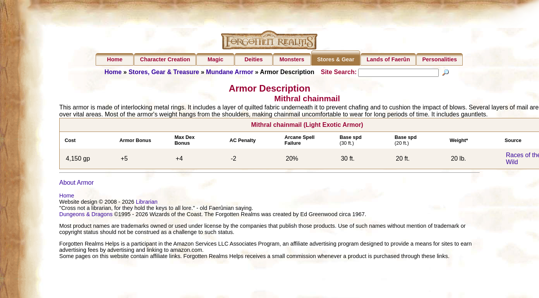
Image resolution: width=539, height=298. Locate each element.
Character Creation (165, 59)
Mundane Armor (229, 72)
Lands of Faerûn (388, 59)
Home (114, 59)
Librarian (147, 209)
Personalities (439, 59)
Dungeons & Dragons (86, 222)
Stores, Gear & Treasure (164, 72)
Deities (253, 59)
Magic (215, 59)
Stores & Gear (335, 59)
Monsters (292, 59)
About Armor (76, 190)
